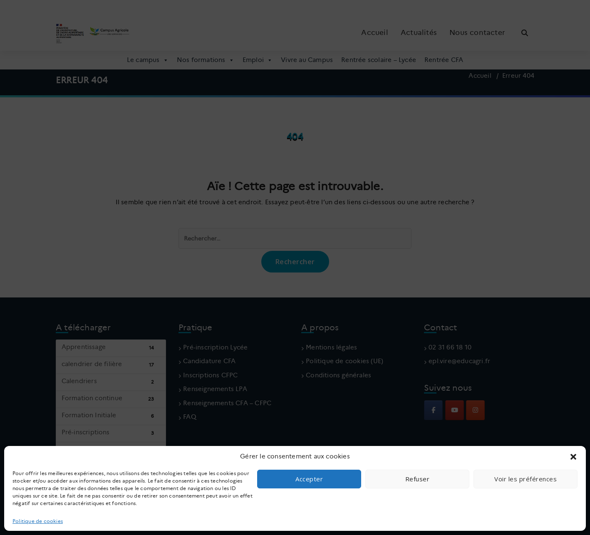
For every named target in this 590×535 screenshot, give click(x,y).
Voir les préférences (525, 479)
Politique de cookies (37, 521)
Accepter (309, 479)
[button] (573, 457)
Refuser (417, 479)
